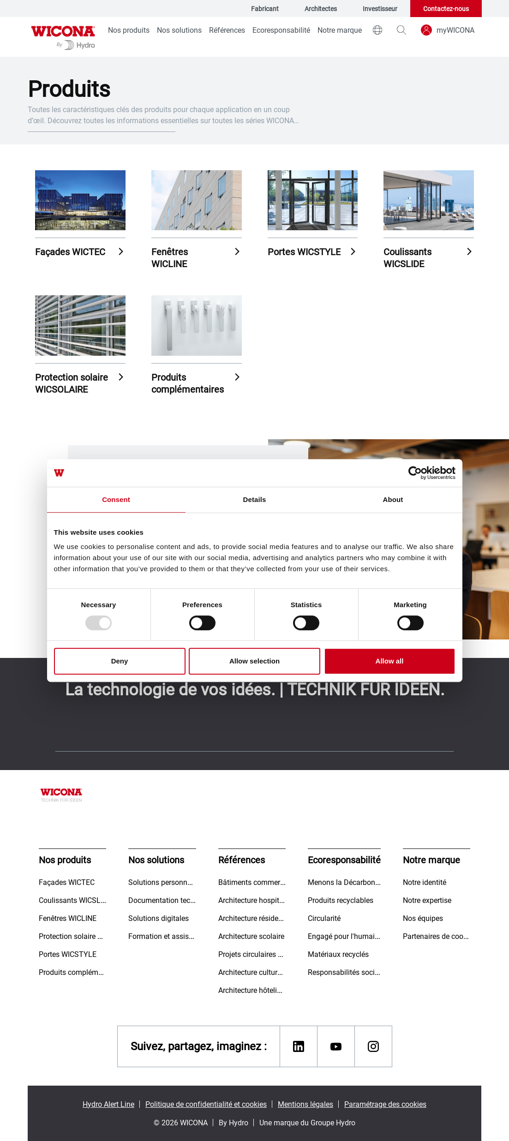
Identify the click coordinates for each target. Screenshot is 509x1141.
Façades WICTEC (70, 251)
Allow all (390, 661)
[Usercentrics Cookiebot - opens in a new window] (415, 473)
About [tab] (393, 499)
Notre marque (339, 30)
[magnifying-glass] (401, 30)
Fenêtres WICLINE (169, 257)
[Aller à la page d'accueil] (63, 37)
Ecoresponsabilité (281, 30)
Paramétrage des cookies (385, 1104)
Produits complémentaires (187, 383)
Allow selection (254, 661)
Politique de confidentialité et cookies (206, 1104)
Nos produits (129, 30)
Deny (119, 661)
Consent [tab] (116, 499)
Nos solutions (179, 30)
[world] (377, 30)
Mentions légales (305, 1104)
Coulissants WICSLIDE (407, 257)
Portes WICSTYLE (304, 251)
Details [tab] (254, 499)
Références (227, 30)
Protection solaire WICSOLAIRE (71, 383)
